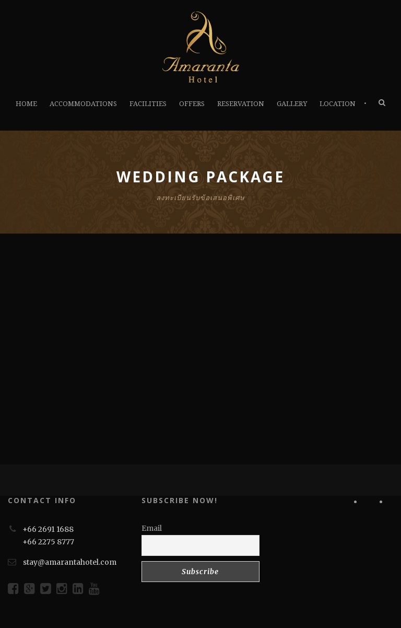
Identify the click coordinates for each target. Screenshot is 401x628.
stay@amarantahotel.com (69, 562)
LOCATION (338, 104)
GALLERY (292, 104)
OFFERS (192, 104)
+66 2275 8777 (48, 541)
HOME (26, 104)
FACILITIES (148, 104)
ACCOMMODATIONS (83, 104)
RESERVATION (240, 104)
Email (151, 528)
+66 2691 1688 (48, 529)
